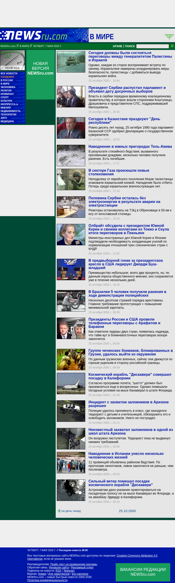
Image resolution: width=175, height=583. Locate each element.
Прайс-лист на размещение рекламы (73, 564)
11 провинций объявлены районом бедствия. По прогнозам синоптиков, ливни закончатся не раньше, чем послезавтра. (130, 465)
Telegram (69, 570)
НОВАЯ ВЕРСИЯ (40, 68)
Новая (42, 573)
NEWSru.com (8, 46)
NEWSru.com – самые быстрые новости (52, 577)
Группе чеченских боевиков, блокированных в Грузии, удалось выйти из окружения (130, 352)
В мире (102, 36)
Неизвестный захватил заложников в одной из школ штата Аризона (130, 431)
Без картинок (80, 573)
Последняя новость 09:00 (73, 550)
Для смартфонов (59, 573)
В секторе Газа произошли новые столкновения (118, 172)
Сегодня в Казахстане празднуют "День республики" (124, 120)
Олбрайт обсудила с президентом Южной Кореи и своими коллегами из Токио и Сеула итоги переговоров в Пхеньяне (128, 229)
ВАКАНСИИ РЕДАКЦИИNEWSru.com (143, 572)
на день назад (71, 511)
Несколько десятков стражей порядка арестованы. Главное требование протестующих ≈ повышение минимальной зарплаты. (125, 303)
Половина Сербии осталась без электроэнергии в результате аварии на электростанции (124, 201)
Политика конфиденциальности (47, 580)
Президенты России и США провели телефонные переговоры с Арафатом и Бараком (124, 323)
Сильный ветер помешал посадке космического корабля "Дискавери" (120, 483)
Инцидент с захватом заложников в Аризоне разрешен (128, 404)
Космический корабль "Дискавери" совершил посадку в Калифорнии (129, 376)
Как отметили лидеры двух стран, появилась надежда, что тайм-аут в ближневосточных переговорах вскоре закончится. (128, 335)
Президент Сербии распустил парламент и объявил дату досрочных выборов (127, 89)
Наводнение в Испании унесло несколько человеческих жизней (126, 455)
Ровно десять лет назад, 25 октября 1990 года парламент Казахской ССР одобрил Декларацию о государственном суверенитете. (131, 131)
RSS (58, 570)
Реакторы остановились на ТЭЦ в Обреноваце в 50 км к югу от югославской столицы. (129, 212)
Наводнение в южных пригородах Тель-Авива (130, 146)
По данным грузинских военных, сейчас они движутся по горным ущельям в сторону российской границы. (130, 361)
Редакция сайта (59, 567)
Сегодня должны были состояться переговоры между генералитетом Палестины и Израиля (130, 56)
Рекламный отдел (82, 567)
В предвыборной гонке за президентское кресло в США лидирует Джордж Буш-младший (125, 264)
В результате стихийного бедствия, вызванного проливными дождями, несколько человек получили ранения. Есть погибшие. (126, 155)
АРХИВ (117, 46)
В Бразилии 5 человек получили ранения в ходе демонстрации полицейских (127, 293)
